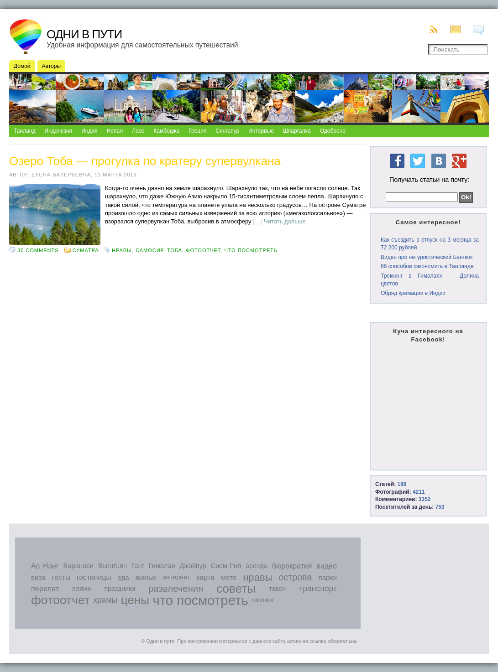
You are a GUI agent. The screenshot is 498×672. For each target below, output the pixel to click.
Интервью (261, 131)
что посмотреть (251, 250)
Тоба (174, 250)
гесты (61, 577)
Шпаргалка (297, 131)
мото (228, 577)
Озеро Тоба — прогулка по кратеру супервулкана (145, 161)
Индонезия (58, 131)
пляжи (81, 588)
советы (236, 588)
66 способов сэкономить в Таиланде (427, 266)
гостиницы (94, 577)
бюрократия (292, 566)
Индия (89, 131)
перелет (45, 588)
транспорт (318, 588)
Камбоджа (166, 131)
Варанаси (78, 565)
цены (135, 600)
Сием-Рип (226, 565)
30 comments (37, 250)
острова (295, 577)
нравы (122, 250)
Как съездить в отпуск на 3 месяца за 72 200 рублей (430, 244)
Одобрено (333, 131)
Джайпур (193, 565)
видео (326, 566)
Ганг (137, 565)
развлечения (175, 589)
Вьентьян (112, 565)
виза (38, 577)
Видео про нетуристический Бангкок (426, 257)
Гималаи (161, 565)
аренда (256, 565)
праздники (120, 588)
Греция (197, 131)
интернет (176, 577)
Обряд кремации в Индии (413, 293)
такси (277, 588)
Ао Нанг (44, 566)
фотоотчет (203, 250)
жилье (146, 577)
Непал (115, 131)
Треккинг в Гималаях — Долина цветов (430, 280)
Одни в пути (84, 34)
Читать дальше (285, 221)
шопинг (263, 600)
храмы (105, 600)
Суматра (86, 250)
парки (327, 577)
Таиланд (24, 131)
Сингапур (227, 131)
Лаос (138, 131)
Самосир (149, 250)
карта (205, 577)
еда (123, 577)
